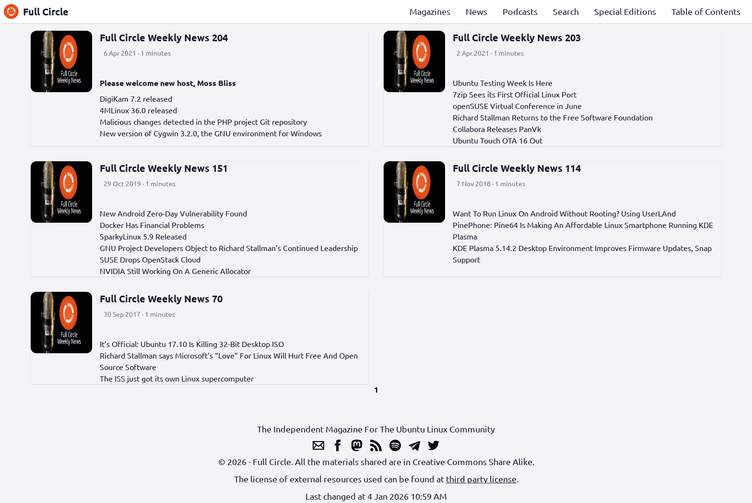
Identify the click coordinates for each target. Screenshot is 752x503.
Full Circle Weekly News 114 (517, 168)
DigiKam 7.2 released (136, 98)
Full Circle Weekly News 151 (164, 168)
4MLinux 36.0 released (138, 110)
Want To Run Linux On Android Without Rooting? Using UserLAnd (564, 213)
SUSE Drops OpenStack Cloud (150, 259)
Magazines (430, 11)
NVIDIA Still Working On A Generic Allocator (175, 270)
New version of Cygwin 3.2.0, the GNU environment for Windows (211, 133)
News (476, 11)
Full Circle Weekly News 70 (161, 298)
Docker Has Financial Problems (152, 224)
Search (566, 11)
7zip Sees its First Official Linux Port (514, 94)
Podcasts (520, 11)
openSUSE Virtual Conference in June (517, 105)
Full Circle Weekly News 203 (517, 37)
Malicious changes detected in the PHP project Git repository (203, 121)
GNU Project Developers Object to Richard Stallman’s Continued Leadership (229, 247)
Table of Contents (705, 11)
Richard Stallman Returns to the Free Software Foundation (553, 117)
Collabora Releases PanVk (497, 128)
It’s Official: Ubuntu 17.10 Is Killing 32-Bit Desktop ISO (192, 343)
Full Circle (36, 11)
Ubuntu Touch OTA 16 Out (497, 140)
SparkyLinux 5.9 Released (143, 236)
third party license (481, 479)
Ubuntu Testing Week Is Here (502, 82)
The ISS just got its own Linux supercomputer (177, 378)
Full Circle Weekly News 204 (164, 37)
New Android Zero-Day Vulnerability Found (173, 213)
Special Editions (625, 11)
